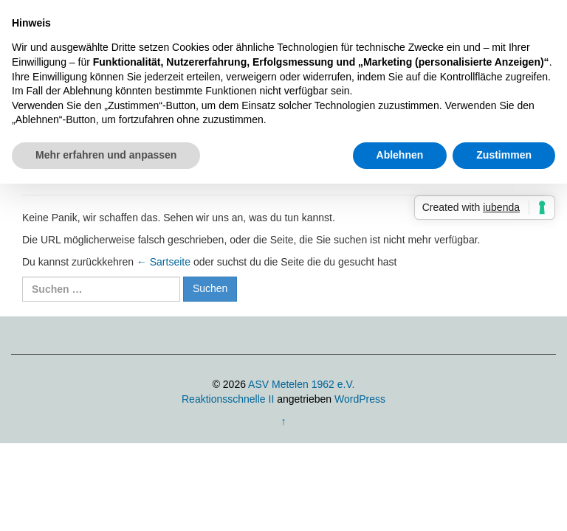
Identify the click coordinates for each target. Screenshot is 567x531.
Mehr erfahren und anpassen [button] (105, 155)
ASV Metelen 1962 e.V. (301, 384)
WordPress (359, 399)
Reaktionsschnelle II (228, 399)
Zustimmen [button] (504, 155)
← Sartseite (163, 262)
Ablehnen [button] (400, 155)
